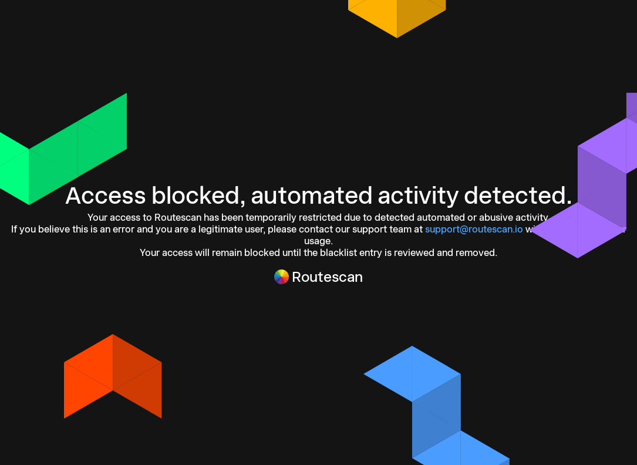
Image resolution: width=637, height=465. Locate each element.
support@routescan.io (474, 229)
